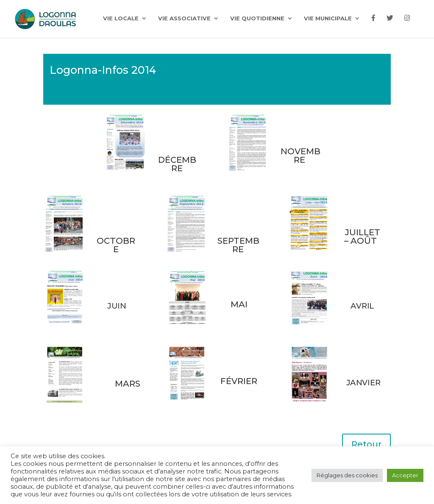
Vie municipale (328, 18)
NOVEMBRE (299, 155)
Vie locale (121, 18)
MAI (239, 304)
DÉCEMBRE (177, 159)
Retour (366, 444)
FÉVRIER (238, 381)
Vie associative (184, 18)
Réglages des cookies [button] (347, 475)
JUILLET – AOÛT (360, 236)
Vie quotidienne (257, 18)
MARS (127, 384)
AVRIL (361, 305)
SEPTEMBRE (238, 240)
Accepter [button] (405, 475)
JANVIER (361, 382)
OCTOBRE (116, 240)
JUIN (117, 305)
